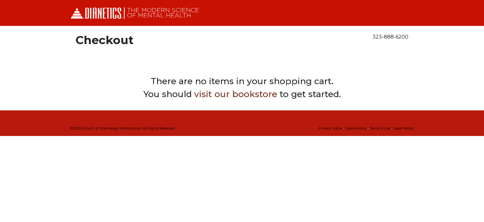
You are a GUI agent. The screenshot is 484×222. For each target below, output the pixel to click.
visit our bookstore (235, 94)
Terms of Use (379, 128)
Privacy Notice (330, 128)
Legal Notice (403, 128)
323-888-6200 (390, 37)
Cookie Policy (356, 128)
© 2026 (123, 128)
